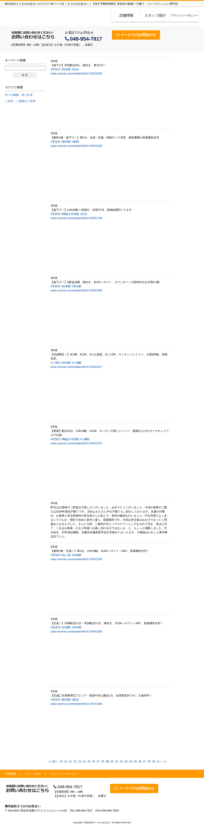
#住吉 (75, 69)
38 (149, 761)
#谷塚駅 (66, 286)
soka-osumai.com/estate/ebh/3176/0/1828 (76, 145)
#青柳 (75, 141)
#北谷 (83, 214)
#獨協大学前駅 (70, 214)
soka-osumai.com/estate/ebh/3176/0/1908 (76, 703)
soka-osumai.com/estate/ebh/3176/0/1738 (76, 218)
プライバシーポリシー (184, 15)
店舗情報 (126, 15)
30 (112, 761)
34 (130, 761)
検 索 (24, 75)
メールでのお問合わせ (136, 35)
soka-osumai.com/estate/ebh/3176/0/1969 (76, 73)
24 (84, 761)
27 (98, 761)
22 (75, 761)
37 (144, 761)
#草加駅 (66, 69)
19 (61, 761)
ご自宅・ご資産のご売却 (20, 101)
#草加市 (55, 69)
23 (79, 761)
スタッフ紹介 (155, 15)
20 (65, 761)
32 (121, 761)
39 (153, 761)
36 (139, 761)
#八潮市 (55, 362)
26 (93, 761)
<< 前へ (53, 761)
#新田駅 (66, 141)
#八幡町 (85, 439)
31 (116, 761)
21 (70, 761)
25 (89, 761)
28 (102, 761)
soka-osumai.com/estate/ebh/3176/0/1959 (76, 290)
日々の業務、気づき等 (19, 94)
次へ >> (161, 761)
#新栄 (75, 699)
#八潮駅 (77, 362)
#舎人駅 (66, 555)
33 (126, 761)
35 (135, 761)
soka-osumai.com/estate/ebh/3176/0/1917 (76, 366)
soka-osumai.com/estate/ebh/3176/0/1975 (76, 443)
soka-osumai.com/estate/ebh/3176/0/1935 (76, 559)
